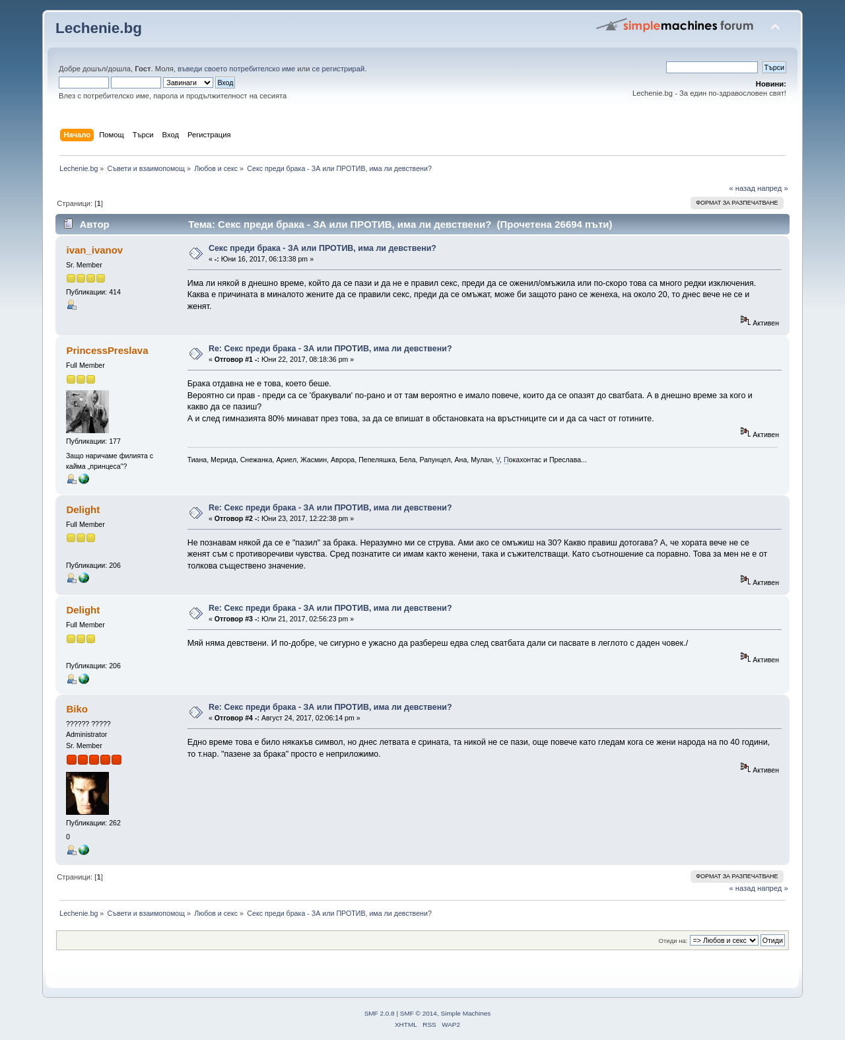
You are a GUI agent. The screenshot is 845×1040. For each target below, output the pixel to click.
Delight (83, 509)
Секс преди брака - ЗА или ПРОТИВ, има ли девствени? (322, 248)
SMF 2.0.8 (379, 1013)
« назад (742, 188)
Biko (76, 708)
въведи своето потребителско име (236, 69)
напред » (772, 188)
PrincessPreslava (107, 350)
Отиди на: (673, 940)
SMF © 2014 (418, 1013)
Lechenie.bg (98, 28)
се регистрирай (338, 69)
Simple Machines (465, 1013)
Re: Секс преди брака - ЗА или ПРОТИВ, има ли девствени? (330, 348)
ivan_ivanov (94, 250)
